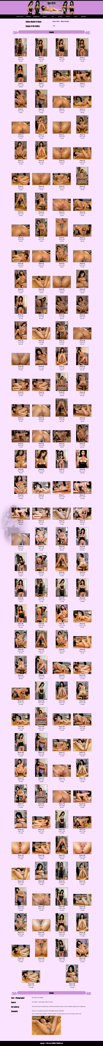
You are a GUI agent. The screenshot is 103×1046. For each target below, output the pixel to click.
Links (75, 16)
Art (53, 16)
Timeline (28, 16)
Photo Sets (20, 16)
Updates (83, 16)
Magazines (36, 16)
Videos (45, 16)
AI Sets (60, 16)
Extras (68, 16)
